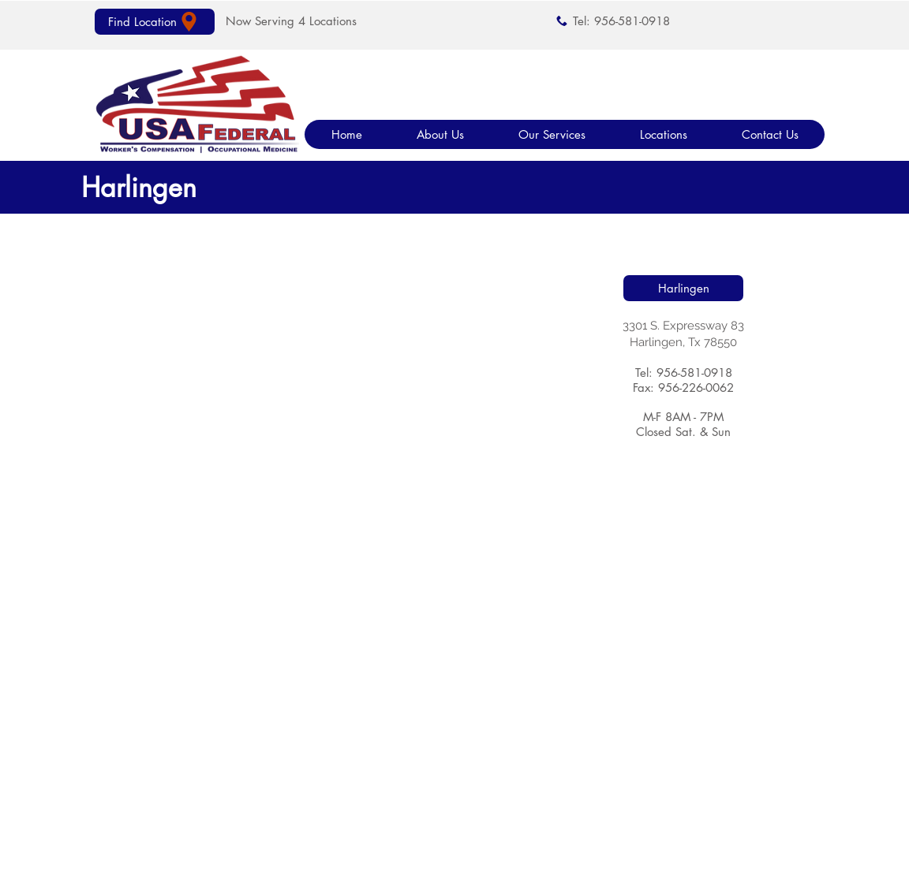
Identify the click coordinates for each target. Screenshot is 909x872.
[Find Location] (155, 22)
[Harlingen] (683, 288)
